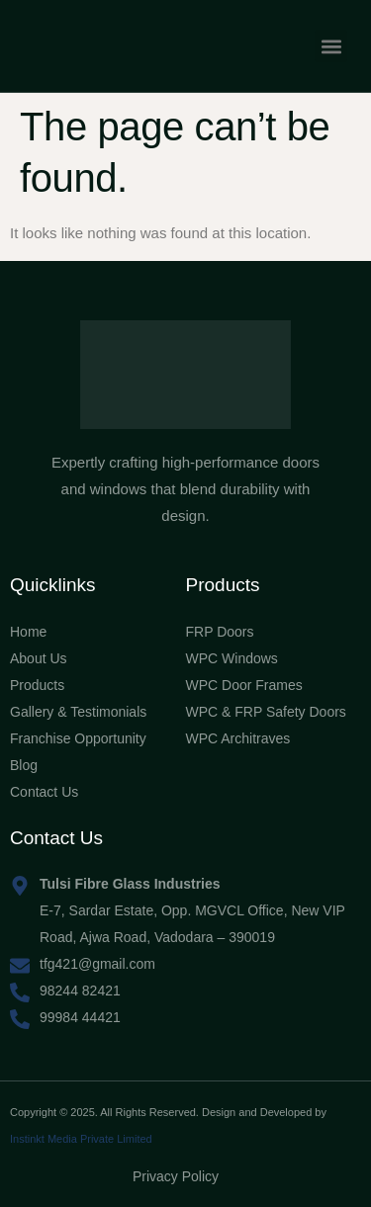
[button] (331, 46)
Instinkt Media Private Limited (81, 1139)
